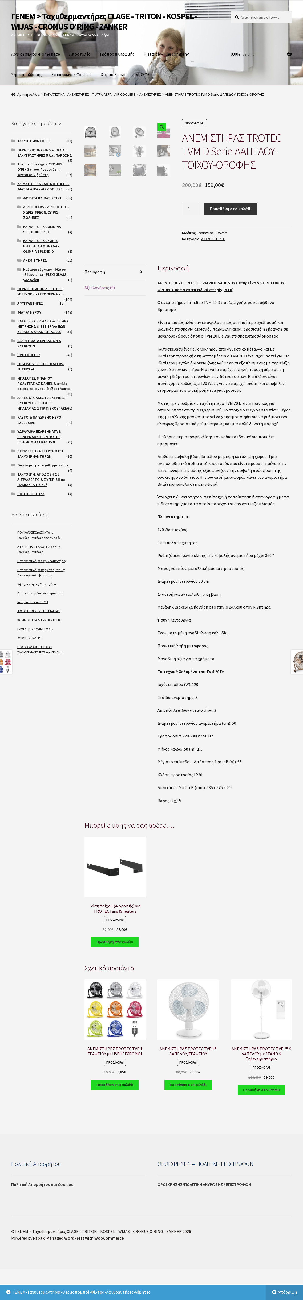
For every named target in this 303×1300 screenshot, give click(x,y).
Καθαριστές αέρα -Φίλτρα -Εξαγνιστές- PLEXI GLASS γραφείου (44, 274)
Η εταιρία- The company (166, 54)
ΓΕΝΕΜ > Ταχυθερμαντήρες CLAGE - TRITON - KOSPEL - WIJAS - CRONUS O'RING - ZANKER (104, 21)
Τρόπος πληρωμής (116, 54)
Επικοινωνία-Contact (71, 74)
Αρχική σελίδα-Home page (35, 54)
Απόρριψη (287, 1292)
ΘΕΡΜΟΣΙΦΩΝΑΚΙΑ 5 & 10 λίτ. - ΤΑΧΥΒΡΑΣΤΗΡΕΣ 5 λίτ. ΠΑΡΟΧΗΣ (44, 153)
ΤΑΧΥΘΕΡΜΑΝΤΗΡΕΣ (34, 141)
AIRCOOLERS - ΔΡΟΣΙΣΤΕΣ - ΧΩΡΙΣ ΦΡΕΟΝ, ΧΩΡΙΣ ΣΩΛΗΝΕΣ (46, 212)
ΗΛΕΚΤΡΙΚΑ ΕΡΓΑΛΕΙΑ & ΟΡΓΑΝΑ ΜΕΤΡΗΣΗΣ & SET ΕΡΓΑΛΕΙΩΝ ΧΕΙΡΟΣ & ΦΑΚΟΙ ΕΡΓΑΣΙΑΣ (43, 326)
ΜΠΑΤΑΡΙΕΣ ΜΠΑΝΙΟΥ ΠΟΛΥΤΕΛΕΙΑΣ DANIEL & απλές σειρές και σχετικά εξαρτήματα (43, 383)
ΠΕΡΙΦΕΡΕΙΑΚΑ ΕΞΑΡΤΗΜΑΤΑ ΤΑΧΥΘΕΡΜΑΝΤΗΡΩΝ (40, 454)
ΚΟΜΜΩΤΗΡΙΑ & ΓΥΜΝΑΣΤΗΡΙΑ (39, 620)
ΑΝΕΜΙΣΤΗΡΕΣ (150, 94)
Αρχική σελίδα (28, 94)
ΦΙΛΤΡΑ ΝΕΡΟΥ (29, 312)
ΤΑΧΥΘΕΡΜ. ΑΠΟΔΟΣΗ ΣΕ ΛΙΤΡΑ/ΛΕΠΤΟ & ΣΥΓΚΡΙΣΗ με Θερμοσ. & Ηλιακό (41, 479)
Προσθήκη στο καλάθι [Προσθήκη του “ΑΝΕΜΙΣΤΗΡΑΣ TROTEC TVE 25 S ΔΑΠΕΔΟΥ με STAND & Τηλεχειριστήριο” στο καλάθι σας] (261, 1121)
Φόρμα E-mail (114, 74)
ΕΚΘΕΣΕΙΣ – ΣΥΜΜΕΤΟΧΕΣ (35, 629)
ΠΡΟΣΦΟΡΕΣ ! (28, 354)
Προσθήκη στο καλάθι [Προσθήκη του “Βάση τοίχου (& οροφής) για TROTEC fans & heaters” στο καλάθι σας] (114, 973)
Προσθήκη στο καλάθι (230, 208)
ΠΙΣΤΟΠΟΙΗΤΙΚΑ (31, 493)
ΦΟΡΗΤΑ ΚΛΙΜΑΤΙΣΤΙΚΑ (42, 198)
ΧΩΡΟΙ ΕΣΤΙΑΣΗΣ (29, 638)
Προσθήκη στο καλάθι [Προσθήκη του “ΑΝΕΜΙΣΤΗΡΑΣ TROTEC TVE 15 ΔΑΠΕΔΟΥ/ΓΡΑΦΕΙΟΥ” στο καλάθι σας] (188, 1116)
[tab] (115, 303)
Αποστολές (79, 54)
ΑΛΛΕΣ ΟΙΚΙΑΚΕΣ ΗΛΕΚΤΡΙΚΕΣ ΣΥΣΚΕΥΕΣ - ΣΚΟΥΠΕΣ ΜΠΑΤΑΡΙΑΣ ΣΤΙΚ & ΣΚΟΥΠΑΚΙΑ (42, 403)
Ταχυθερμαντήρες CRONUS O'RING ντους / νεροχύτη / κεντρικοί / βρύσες (39, 169)
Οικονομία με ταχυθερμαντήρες (43, 465)
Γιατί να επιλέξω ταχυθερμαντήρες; (42, 561)
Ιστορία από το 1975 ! (32, 602)
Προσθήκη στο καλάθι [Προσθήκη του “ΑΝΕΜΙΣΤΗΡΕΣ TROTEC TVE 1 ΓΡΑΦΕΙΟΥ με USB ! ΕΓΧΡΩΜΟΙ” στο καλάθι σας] (114, 1116)
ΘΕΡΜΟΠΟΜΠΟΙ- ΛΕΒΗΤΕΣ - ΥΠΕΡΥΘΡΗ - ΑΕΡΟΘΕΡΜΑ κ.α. (41, 291)
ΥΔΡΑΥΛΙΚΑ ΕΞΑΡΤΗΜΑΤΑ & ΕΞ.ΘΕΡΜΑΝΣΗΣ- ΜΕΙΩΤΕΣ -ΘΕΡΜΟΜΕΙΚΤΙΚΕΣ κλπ (39, 436)
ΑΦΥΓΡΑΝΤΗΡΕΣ (30, 303)
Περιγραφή (94, 303)
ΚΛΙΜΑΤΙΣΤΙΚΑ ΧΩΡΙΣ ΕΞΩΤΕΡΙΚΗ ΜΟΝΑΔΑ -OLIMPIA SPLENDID (41, 246)
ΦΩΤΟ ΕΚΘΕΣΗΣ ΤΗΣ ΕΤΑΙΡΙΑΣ (38, 611)
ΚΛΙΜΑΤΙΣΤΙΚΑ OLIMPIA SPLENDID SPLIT (42, 229)
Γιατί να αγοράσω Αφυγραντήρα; (40, 593)
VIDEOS (143, 74)
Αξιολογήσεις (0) (99, 319)
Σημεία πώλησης (26, 74)
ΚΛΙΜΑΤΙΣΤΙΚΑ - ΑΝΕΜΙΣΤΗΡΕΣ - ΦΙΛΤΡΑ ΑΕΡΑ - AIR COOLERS (89, 94)
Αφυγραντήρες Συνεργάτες (37, 584)
